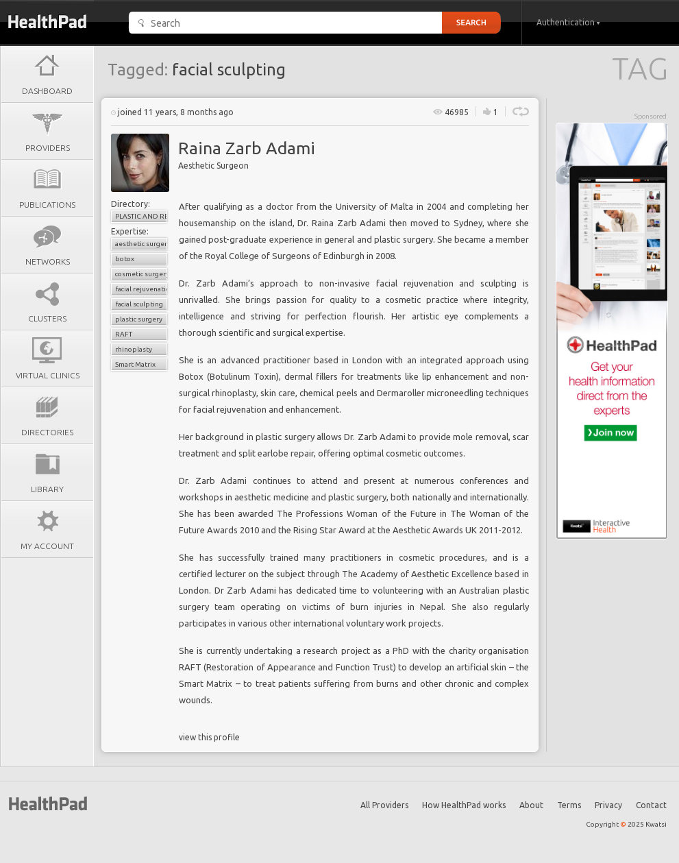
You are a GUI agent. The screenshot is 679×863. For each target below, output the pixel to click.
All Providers (384, 805)
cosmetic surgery (141, 274)
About (531, 805)
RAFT (123, 334)
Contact (651, 805)
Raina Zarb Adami (246, 148)
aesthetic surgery (141, 243)
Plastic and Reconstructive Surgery (141, 216)
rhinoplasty (133, 349)
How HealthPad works (464, 805)
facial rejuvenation (141, 289)
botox (124, 259)
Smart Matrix (135, 364)
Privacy (608, 805)
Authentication (568, 22)
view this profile (209, 737)
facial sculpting (139, 304)
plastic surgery (138, 319)
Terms (569, 805)
